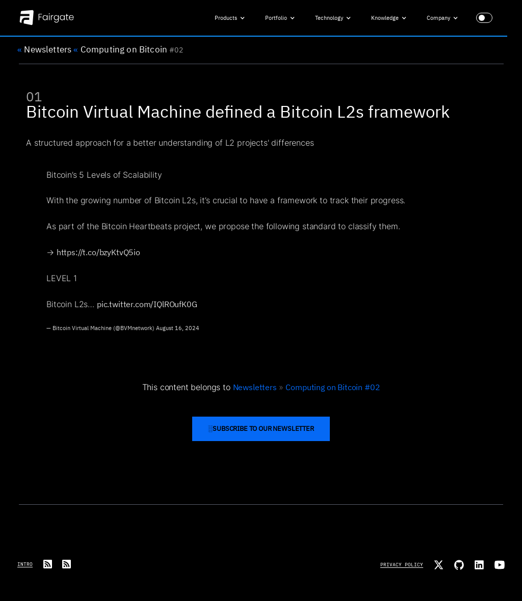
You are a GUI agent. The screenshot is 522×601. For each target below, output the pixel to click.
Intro (25, 564)
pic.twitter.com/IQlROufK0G (147, 308)
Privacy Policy (401, 564)
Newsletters (44, 50)
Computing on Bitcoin (120, 50)
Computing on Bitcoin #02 (332, 386)
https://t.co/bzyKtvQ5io (98, 256)
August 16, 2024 (177, 332)
